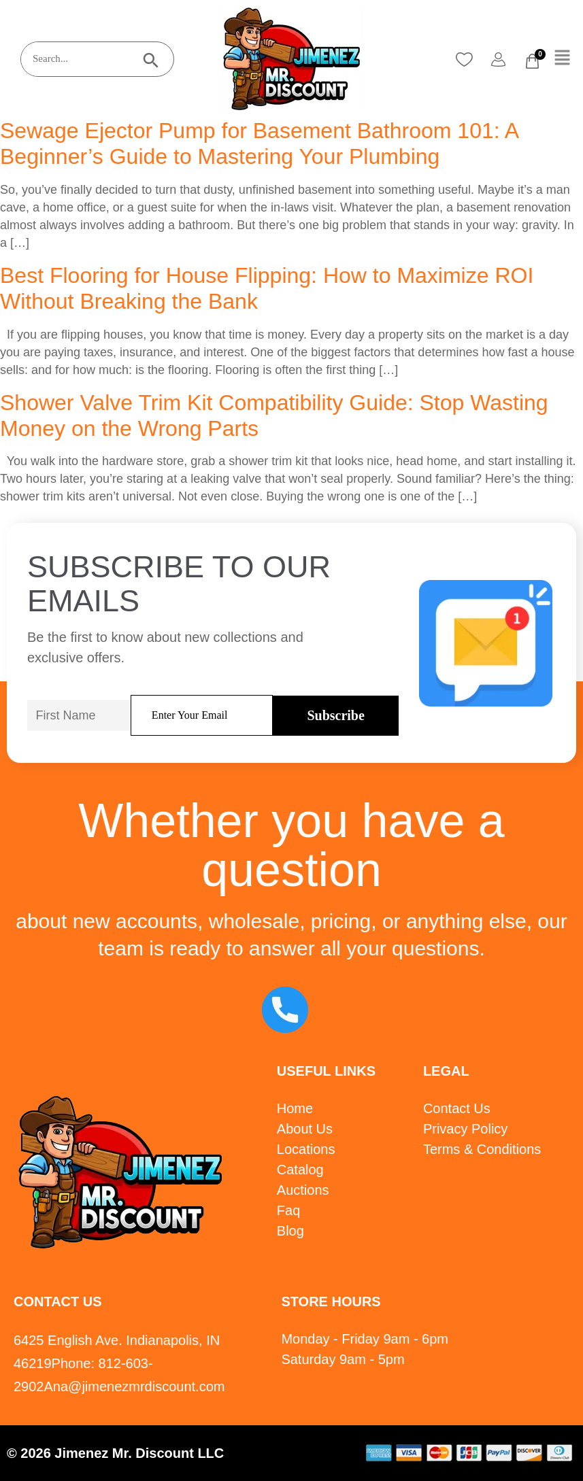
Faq (288, 1210)
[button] (562, 58)
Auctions (303, 1189)
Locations (306, 1149)
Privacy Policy (465, 1128)
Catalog (300, 1169)
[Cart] (532, 61)
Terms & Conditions (482, 1149)
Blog (290, 1230)
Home (295, 1108)
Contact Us (456, 1108)
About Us (305, 1128)
